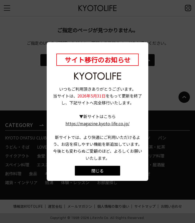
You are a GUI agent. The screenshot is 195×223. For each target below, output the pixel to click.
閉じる (97, 171)
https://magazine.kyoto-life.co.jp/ (97, 123)
